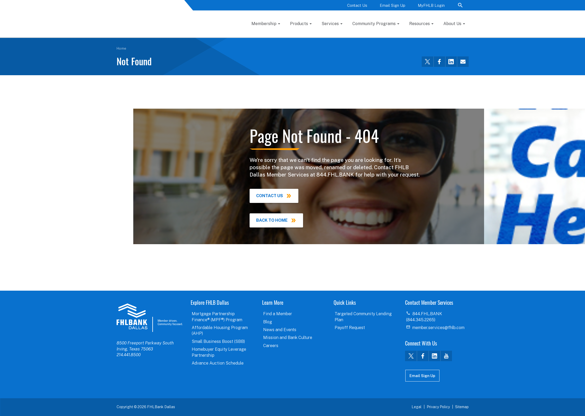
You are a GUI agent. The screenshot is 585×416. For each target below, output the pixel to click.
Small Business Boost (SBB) (218, 341)
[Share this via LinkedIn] (451, 61)
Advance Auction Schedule (218, 363)
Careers (270, 345)
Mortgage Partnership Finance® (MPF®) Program (217, 316)
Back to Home (272, 220)
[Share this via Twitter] (427, 61)
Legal (416, 407)
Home (121, 48)
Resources (419, 23)
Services (330, 23)
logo (150, 317)
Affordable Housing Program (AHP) (220, 330)
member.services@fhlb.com (438, 327)
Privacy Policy (438, 407)
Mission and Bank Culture (287, 337)
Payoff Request (350, 327)
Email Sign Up (392, 5)
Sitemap (462, 407)
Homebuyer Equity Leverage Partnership (219, 352)
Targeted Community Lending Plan (363, 316)
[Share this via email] (463, 61)
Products (299, 23)
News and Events (279, 329)
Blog (267, 321)
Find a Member (277, 313)
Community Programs (374, 23)
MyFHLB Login (431, 5)
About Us (452, 23)
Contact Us (357, 5)
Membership (263, 23)
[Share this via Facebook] (439, 61)
